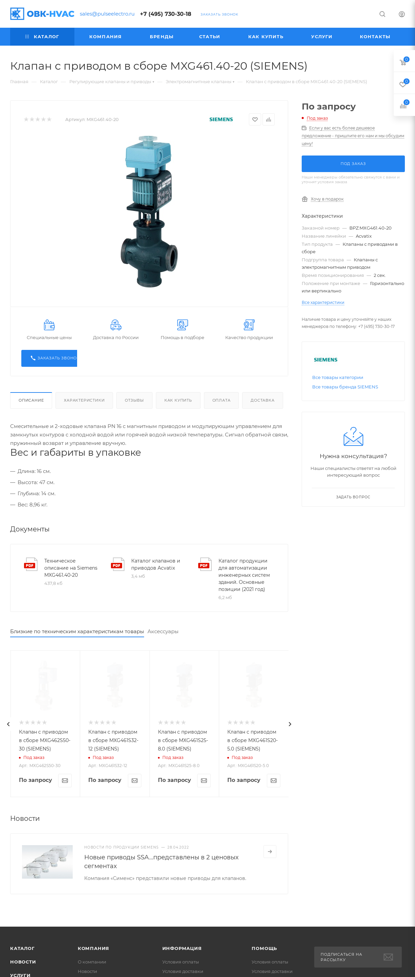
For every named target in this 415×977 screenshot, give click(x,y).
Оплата (221, 400)
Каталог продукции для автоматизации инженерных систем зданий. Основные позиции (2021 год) (244, 575)
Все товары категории (337, 377)
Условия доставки (182, 971)
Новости (23, 961)
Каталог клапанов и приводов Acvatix (155, 564)
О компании (92, 961)
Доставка (262, 400)
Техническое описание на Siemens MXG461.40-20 (70, 568)
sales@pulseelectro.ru (107, 13)
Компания (93, 948)
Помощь (264, 948)
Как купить (178, 400)
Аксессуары (163, 631)
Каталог (22, 948)
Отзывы (134, 400)
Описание (31, 400)
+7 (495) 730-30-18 (165, 14)
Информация (182, 948)
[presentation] (8, 724)
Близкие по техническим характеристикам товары (77, 631)
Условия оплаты (180, 961)
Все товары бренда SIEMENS (345, 386)
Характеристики (84, 400)
